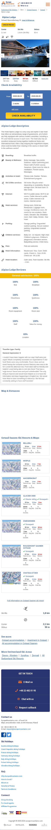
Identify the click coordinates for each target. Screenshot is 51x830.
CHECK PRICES (8, 25)
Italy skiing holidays (8, 759)
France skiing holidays (9, 752)
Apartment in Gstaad (37, 640)
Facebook (3, 734)
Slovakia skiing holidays (10, 766)
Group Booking (7, 800)
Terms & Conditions (8, 789)
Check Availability (23, 115)
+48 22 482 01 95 (26, 3)
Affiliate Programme (8, 806)
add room (15, 109)
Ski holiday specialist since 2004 (8, 4)
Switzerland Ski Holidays (9, 10)
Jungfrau (24, 655)
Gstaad (42, 10)
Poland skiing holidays (9, 762)
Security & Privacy (8, 786)
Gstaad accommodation (13, 640)
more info (44, 79)
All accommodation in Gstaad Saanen (19, 643)
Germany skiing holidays (10, 756)
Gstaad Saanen (32, 10)
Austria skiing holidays (9, 746)
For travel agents (7, 803)
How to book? (6, 779)
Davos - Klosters (9, 655)
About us (4, 783)
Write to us (24, 6)
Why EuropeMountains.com (11, 776)
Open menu (48, 4)
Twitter (8, 734)
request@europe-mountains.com (18, 729)
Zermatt (35, 655)
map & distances (28, 20)
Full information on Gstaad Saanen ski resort (25, 601)
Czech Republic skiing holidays (13, 749)
